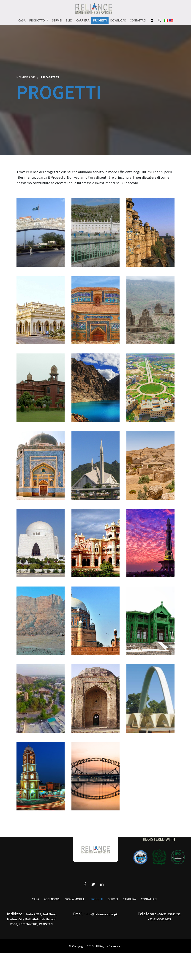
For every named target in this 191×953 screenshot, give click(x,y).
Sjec (69, 20)
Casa (22, 20)
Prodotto (37, 20)
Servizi (57, 20)
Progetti (100, 20)
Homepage (25, 77)
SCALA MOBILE (75, 899)
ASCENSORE (52, 899)
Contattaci (138, 20)
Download (118, 20)
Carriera (83, 20)
